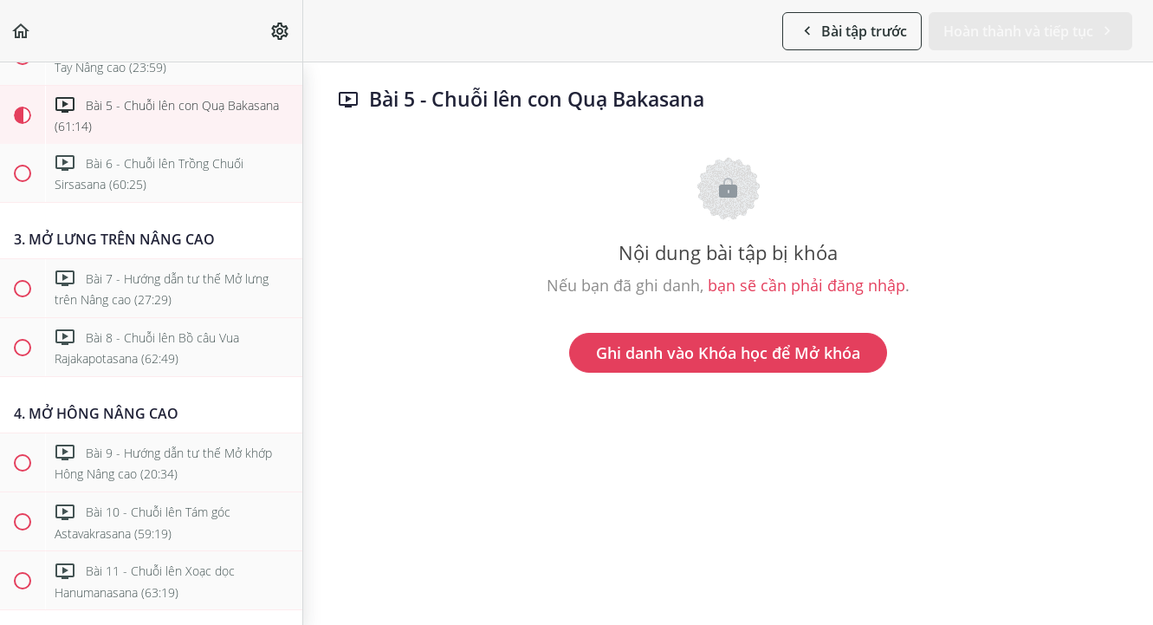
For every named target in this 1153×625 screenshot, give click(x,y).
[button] (21, 31)
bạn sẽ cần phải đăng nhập (806, 285)
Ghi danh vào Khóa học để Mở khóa (728, 352)
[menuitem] (280, 31)
